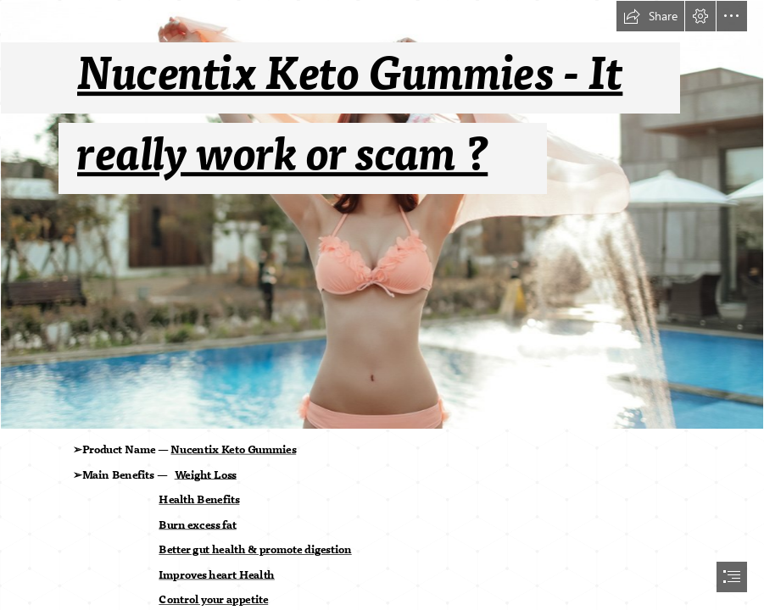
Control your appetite (213, 599)
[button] (650, 16)
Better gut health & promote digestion (255, 549)
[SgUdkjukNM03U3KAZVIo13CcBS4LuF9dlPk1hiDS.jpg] (382, 215)
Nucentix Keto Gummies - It (349, 75)
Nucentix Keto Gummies (233, 450)
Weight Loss (206, 474)
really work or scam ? (282, 155)
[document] (382, 305)
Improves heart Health (217, 575)
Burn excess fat (198, 524)
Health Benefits (199, 499)
